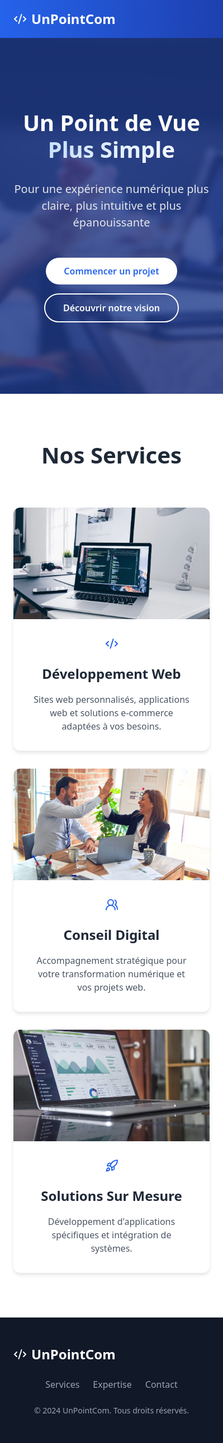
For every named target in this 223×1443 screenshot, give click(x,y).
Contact (161, 1384)
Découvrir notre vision (111, 308)
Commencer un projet (111, 271)
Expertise (112, 1384)
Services (62, 1384)
